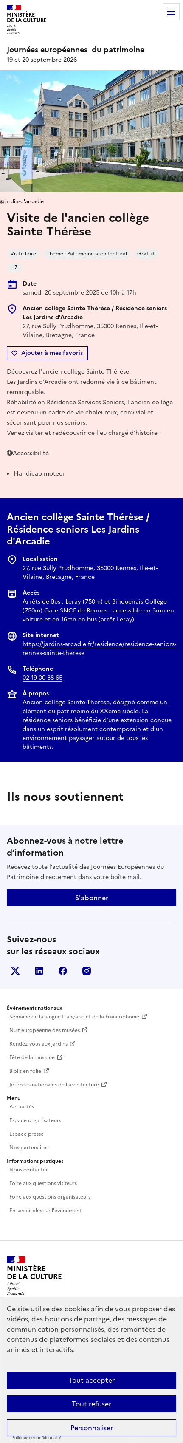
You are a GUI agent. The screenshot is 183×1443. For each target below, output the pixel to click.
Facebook (62, 970)
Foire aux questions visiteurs (43, 1183)
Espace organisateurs (35, 1120)
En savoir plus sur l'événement (45, 1210)
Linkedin (39, 970)
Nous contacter (28, 1170)
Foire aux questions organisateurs (49, 1197)
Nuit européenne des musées (44, 1030)
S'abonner (91, 898)
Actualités (21, 1107)
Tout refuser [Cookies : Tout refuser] (91, 1404)
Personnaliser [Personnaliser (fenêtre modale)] (91, 1428)
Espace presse (26, 1134)
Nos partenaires (28, 1147)
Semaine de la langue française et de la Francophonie (74, 1017)
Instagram (86, 970)
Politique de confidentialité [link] (36, 1438)
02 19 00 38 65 (42, 677)
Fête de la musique (32, 1057)
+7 (14, 267)
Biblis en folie (25, 1071)
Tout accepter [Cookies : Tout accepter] (91, 1380)
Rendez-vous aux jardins (38, 1044)
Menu (171, 11)
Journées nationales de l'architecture (54, 1085)
